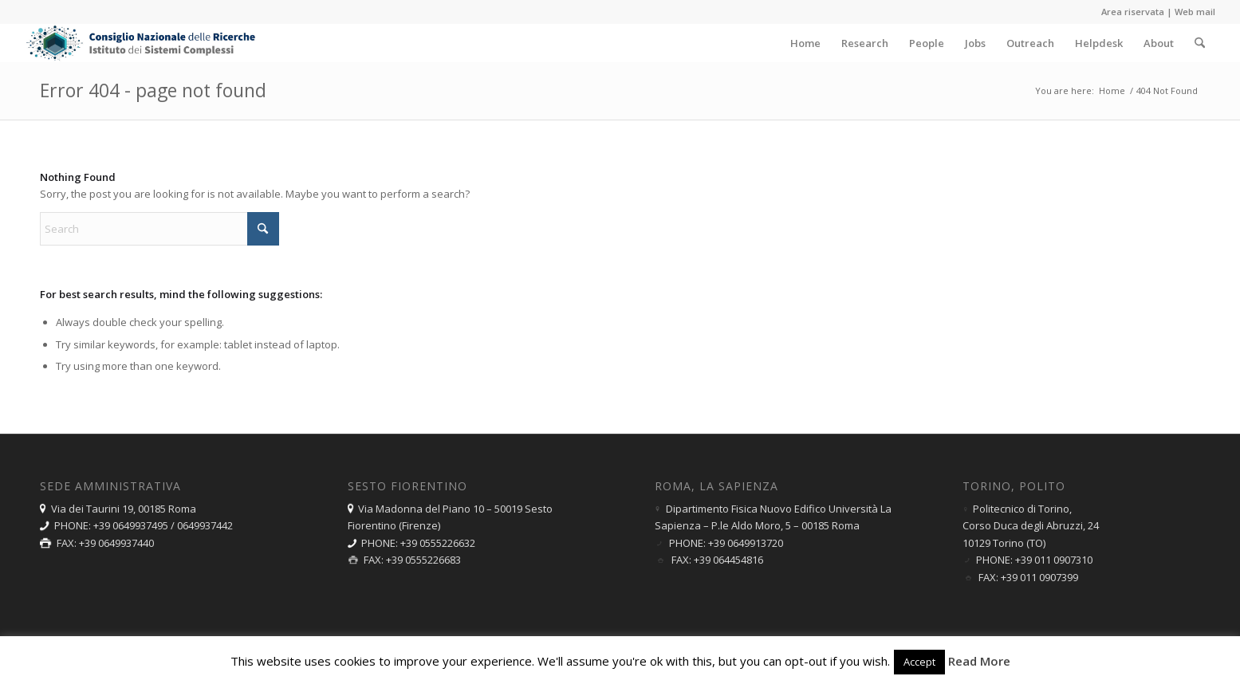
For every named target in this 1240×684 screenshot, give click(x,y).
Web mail (1195, 12)
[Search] (1199, 43)
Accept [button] (919, 662)
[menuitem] (805, 43)
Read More (979, 661)
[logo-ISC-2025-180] (142, 43)
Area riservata (1132, 12)
